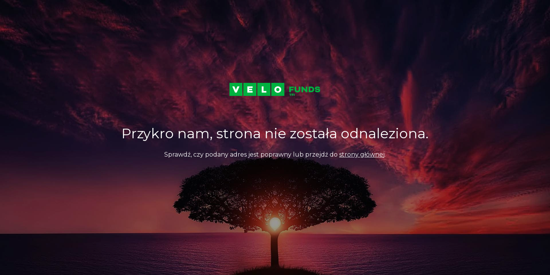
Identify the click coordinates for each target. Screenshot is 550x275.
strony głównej (362, 154)
